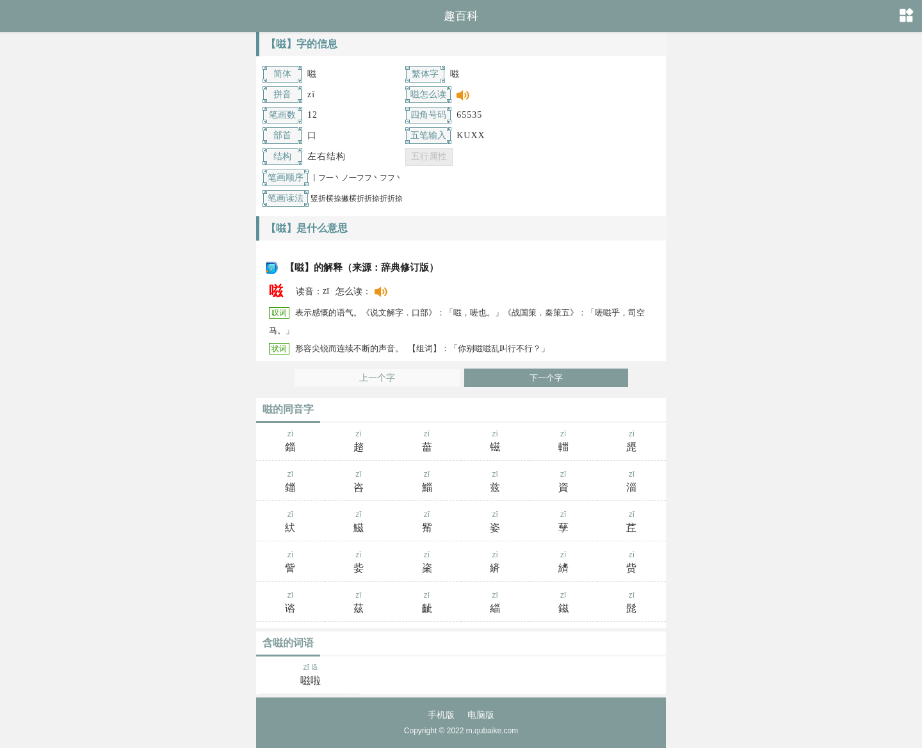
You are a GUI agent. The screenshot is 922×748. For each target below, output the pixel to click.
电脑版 (480, 715)
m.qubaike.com (492, 730)
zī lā (310, 675)
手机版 (441, 715)
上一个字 (377, 378)
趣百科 (461, 16)
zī (290, 442)
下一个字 (546, 378)
